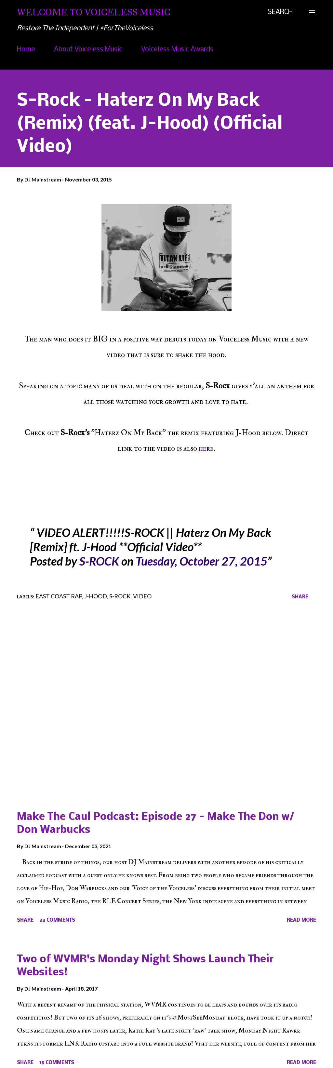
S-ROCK (99, 561)
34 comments (57, 920)
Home (26, 49)
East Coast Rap (58, 596)
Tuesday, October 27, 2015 (201, 561)
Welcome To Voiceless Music (93, 12)
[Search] (280, 12)
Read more (301, 920)
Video (142, 596)
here (206, 448)
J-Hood (95, 596)
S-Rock (119, 596)
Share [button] (300, 597)
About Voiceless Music (88, 49)
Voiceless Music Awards (177, 49)
